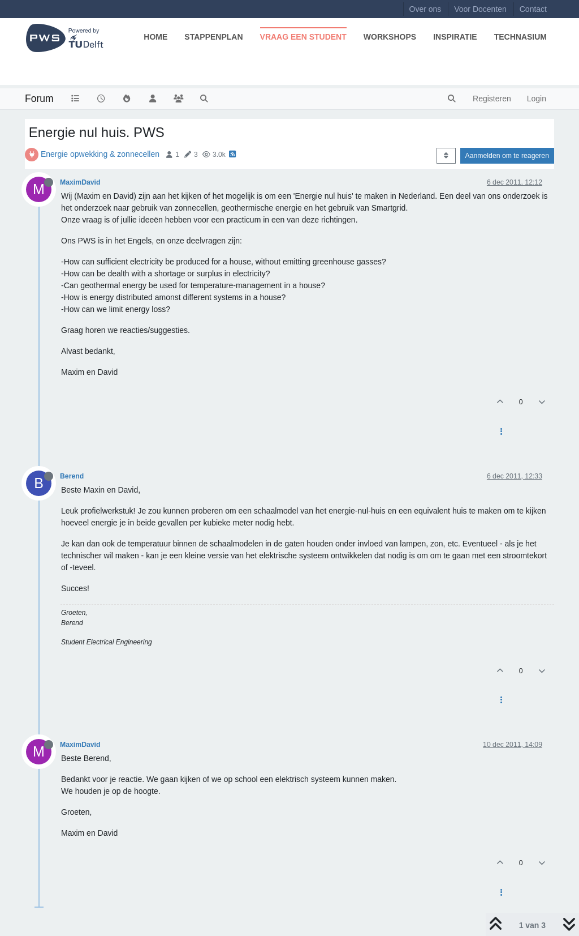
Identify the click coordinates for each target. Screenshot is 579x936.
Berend (72, 476)
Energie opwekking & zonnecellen (100, 154)
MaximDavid (80, 182)
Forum (39, 98)
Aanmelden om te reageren (507, 156)
